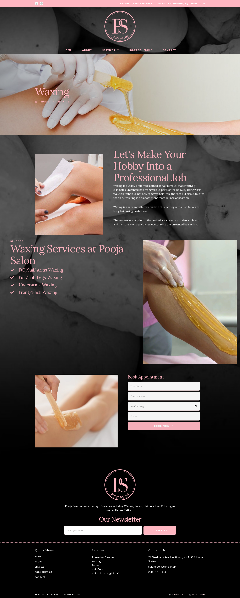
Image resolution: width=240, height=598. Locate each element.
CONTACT (169, 50)
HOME (68, 50)
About (87, 50)
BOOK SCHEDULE (140, 50)
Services (110, 50)
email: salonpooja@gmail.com (181, 3)
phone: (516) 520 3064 (136, 3)
